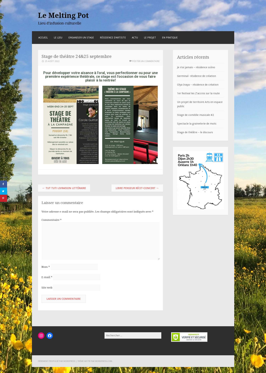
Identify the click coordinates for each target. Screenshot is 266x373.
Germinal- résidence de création (196, 76)
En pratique (170, 37)
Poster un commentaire (146, 61)
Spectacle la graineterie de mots (196, 123)
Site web (47, 287)
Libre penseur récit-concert (137, 188)
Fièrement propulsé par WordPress (56, 361)
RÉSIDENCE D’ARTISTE (113, 37)
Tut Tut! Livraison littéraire (64, 188)
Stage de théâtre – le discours (195, 132)
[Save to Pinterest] (3, 198)
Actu (135, 37)
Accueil (43, 37)
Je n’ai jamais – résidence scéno (196, 67)
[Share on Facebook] (3, 184)
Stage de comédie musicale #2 (195, 115)
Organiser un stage (81, 37)
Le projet (150, 37)
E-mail (47, 277)
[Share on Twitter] (3, 191)
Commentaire (52, 220)
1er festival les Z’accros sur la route (198, 93)
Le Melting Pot (63, 15)
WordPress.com (103, 361)
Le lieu (58, 37)
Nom (46, 267)
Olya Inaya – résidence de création (197, 84)
